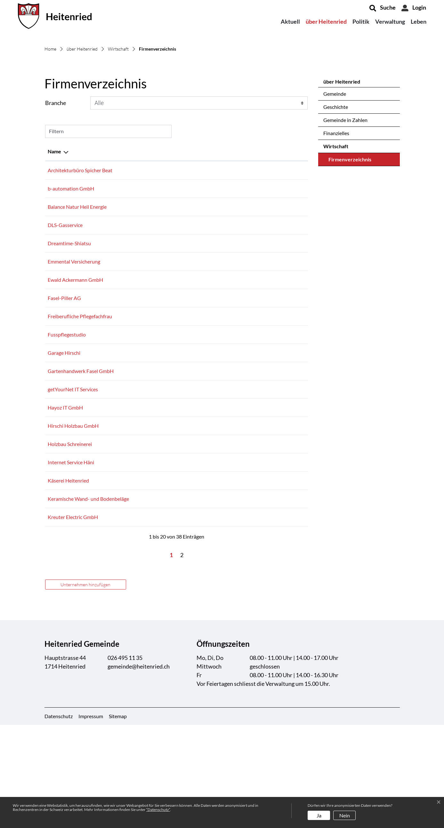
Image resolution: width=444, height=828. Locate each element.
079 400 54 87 (213, 339)
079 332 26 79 (213, 320)
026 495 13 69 (213, 602)
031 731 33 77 (213, 620)
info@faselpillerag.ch (263, 393)
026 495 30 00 (213, 558)
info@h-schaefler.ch (262, 602)
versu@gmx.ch (256, 302)
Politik (360, 21)
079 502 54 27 (213, 503)
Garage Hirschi (64, 448)
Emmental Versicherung (74, 357)
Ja (319, 815)
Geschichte (335, 202)
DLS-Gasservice (65, 320)
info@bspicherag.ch (262, 266)
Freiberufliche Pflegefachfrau (80, 412)
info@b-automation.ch (265, 284)
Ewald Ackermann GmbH (75, 375)
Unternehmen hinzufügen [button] (85, 687)
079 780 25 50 (213, 412)
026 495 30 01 (213, 284)
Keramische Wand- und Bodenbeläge (88, 602)
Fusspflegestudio (67, 430)
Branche (55, 198)
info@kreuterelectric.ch (266, 620)
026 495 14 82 (213, 521)
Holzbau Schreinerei (70, 539)
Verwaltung (390, 21)
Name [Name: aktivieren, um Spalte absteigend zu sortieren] (54, 247)
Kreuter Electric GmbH (73, 620)
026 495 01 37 (213, 357)
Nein (344, 815)
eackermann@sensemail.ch (270, 375)
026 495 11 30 (213, 576)
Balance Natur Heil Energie (77, 302)
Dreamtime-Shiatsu (69, 339)
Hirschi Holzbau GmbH (73, 521)
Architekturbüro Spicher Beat (80, 266)
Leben (418, 21)
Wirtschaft (335, 242)
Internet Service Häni (71, 558)
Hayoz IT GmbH (65, 503)
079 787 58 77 (213, 375)
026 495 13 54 (213, 430)
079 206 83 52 (213, 539)
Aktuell (290, 21)
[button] (383, 8)
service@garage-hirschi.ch (269, 448)
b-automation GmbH (71, 284)
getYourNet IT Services (73, 485)
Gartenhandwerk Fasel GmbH (81, 466)
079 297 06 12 (213, 466)
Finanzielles (336, 228)
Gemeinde (334, 189)
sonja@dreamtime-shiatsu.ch (273, 339)
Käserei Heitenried (68, 576)
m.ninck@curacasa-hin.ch (268, 412)
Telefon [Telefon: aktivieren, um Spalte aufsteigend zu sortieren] (206, 247)
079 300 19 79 (213, 448)
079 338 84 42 (213, 302)
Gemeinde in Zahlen (345, 215)
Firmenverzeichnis (349, 256)
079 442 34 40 (213, 393)
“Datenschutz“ (158, 809)
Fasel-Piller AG (64, 393)
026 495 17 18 (213, 266)
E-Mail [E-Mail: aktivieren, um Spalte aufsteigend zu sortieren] (248, 247)
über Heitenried (326, 21)
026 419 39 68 (213, 485)
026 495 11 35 (125, 760)
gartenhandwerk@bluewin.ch (273, 466)
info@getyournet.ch (262, 485)
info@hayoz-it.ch (259, 503)
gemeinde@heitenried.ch (139, 769)
